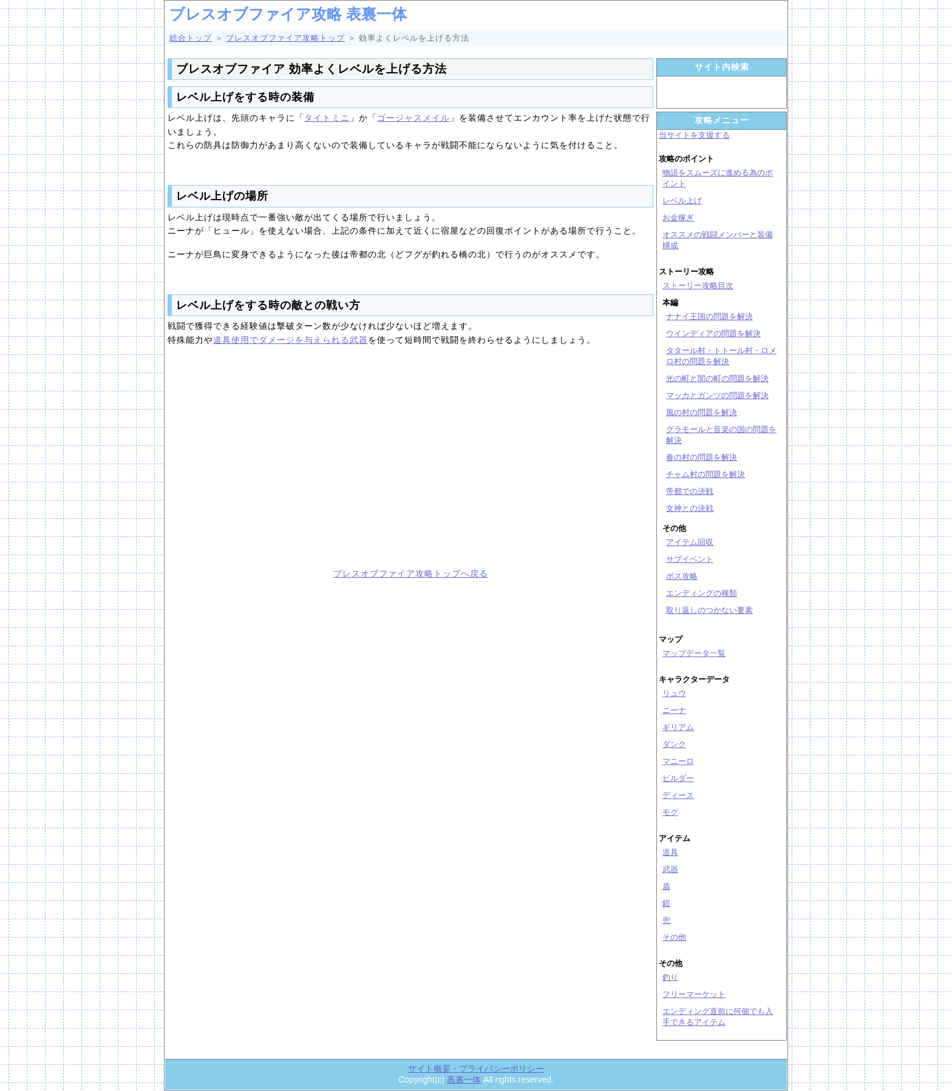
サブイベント (689, 559)
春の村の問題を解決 (701, 457)
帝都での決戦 (689, 491)
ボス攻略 (682, 576)
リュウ (674, 693)
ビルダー (678, 778)
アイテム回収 (689, 542)
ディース (678, 795)
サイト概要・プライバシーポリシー (476, 1068)
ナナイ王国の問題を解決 (709, 316)
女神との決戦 (689, 508)
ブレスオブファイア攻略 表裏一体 (288, 13)
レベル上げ (682, 200)
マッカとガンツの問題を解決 (717, 395)
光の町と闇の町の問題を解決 (717, 378)
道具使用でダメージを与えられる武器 (290, 340)
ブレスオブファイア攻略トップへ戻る (410, 573)
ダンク (674, 744)
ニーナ (674, 710)
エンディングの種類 (701, 593)
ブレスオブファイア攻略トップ (285, 37)
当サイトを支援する (694, 135)
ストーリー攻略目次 (697, 285)
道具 (670, 852)
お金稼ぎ (678, 217)
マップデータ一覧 (694, 653)
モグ (670, 812)
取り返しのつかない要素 (709, 610)
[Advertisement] (285, 459)
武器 (670, 869)
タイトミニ (327, 118)
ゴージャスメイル (413, 118)
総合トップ (190, 37)
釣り (670, 977)
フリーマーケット (694, 994)
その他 (674, 937)
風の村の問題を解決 (701, 412)
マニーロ (678, 761)
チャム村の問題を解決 (705, 474)
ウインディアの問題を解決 (713, 333)
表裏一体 (464, 1079)
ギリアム (678, 727)
